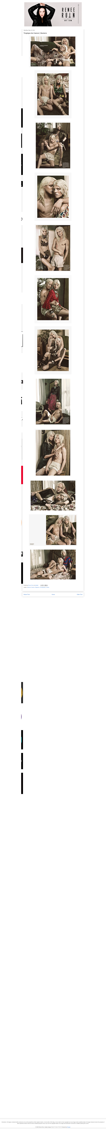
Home (53, 594)
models (47, 587)
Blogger (68, 1127)
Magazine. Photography (40, 587)
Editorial (29, 587)
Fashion (33, 587)
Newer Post (27, 594)
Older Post (79, 594)
